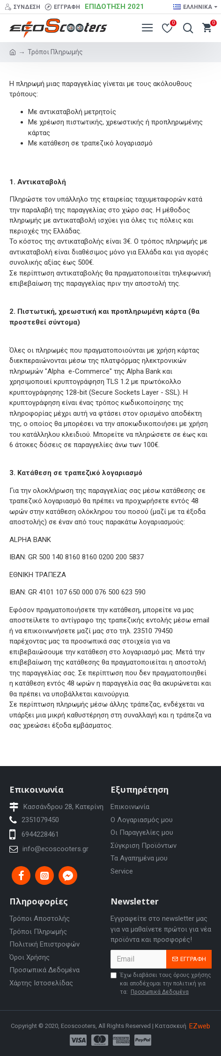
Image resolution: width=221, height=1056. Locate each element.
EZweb (199, 1026)
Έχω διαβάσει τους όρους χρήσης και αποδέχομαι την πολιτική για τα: (160, 984)
